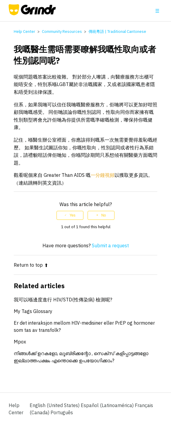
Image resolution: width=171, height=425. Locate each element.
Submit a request (110, 245)
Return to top (31, 265)
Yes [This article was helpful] (73, 215)
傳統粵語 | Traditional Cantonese (117, 31)
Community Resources (62, 31)
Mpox (20, 342)
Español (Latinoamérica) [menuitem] (108, 405)
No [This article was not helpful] (103, 215)
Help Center (24, 31)
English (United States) (55, 405)
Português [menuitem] (62, 412)
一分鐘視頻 (102, 175)
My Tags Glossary (33, 311)
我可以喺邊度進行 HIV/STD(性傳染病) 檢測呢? (63, 300)
